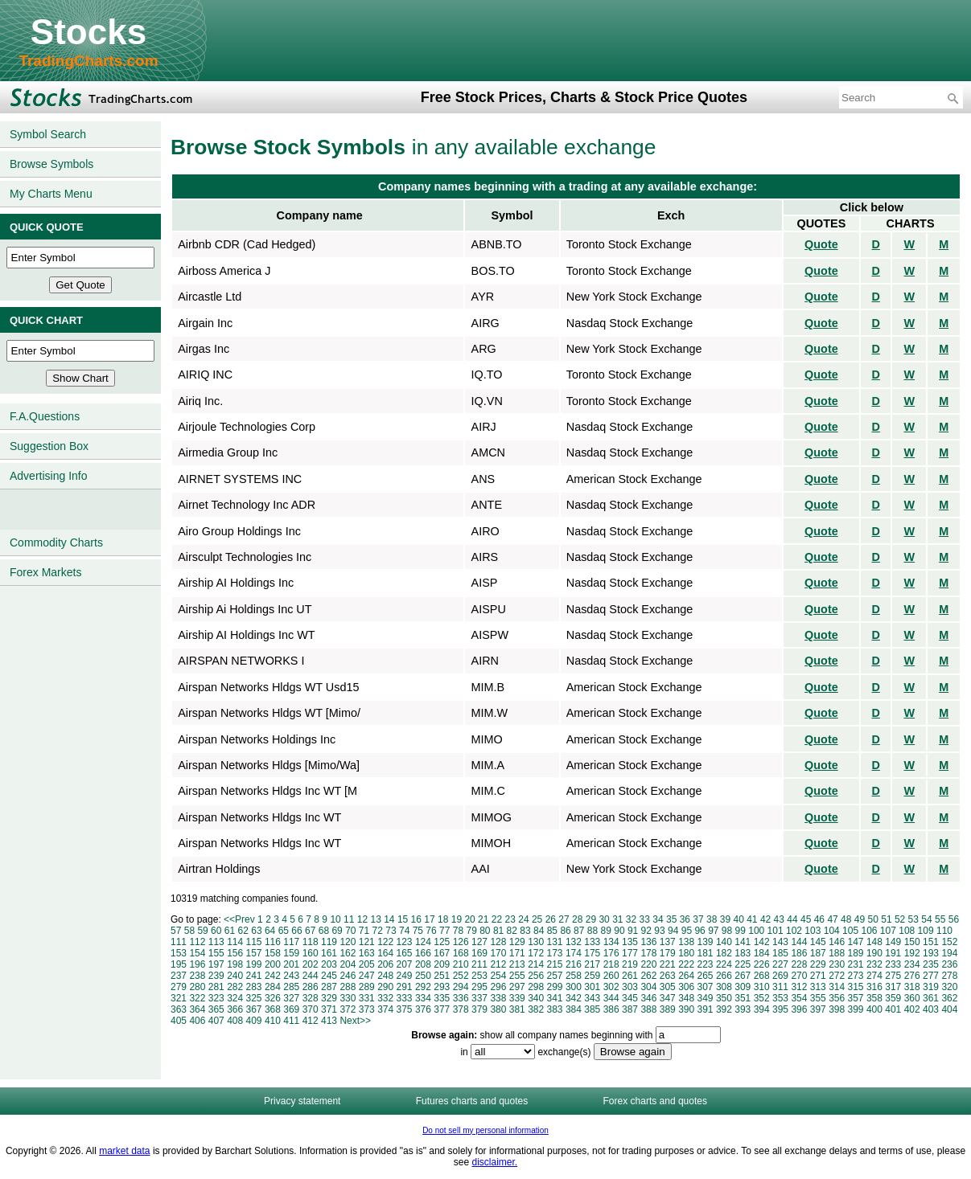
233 (893, 964)
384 (574, 1009)
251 (442, 975)
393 (742, 1009)
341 (555, 998)
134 (611, 942)
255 (517, 975)
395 (780, 1009)
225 (742, 964)
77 (444, 930)
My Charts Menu (51, 193)
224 (724, 964)
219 (630, 964)
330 (347, 998)
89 (606, 930)
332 (385, 998)
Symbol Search (48, 134)
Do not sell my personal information (485, 1130)
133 (592, 942)
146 (837, 942)
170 (498, 953)
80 (484, 930)
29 (591, 919)
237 (179, 975)
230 (837, 964)
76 (431, 930)
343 (592, 998)
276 (912, 975)
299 (555, 987)
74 (404, 930)
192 (912, 953)
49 (859, 919)
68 (324, 930)
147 (856, 942)
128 (498, 942)
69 (336, 930)
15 (402, 919)
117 (291, 942)
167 (442, 953)
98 (727, 930)
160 (310, 953)
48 (846, 919)
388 (648, 1009)
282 (235, 987)
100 (756, 930)
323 (216, 998)
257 (555, 975)
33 (645, 919)
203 (329, 964)
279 (179, 987)
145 (818, 942)
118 (310, 942)
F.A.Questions (45, 416)
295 (479, 987)
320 (949, 987)
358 (874, 998)
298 (536, 987)
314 (837, 987)
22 (497, 919)
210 (461, 964)
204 (347, 964)
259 (592, 975)
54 (926, 919)
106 (869, 930)
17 (429, 919)
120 (347, 942)
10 (335, 919)
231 (856, 964)
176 (611, 953)
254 (498, 975)
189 (856, 953)
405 (179, 1020)
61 (229, 930)
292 (423, 987)
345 (630, 998)
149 (893, 942)
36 (685, 919)
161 (329, 953)
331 (367, 998)
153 (179, 953)
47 (832, 919)
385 (592, 1009)
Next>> (355, 1020)
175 (592, 953)
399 (856, 1009)
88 (592, 930)
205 (367, 964)
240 (235, 975)
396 (799, 1009)
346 (648, 998)
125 (442, 942)
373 (367, 1009)
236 (949, 964)
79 (471, 930)
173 (555, 953)
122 (385, 942)
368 (273, 1009)
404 (949, 1009)
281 (216, 987)
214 (536, 964)
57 (176, 930)
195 (179, 964)
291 (405, 987)
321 (179, 998)
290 (385, 987)
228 (799, 964)
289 (367, 987)
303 (630, 987)
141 (742, 942)
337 (479, 998)
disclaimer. (495, 1162)
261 (630, 975)
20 (469, 919)
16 (416, 919)
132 (574, 942)
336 (461, 998)
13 (375, 919)
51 (886, 919)
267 (742, 975)
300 (574, 987)
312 (799, 987)
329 (329, 998)
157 (254, 953)
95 (686, 930)
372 (347, 1009)
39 (725, 919)
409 (254, 1020)
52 (900, 919)
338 (498, 998)
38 (711, 919)
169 (479, 953)
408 (235, 1020)
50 (873, 919)
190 (874, 953)
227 (780, 964)
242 (273, 975)
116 (273, 942)
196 (197, 964)
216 (574, 964)
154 (197, 953)
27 (563, 919)
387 (630, 1009)
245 (329, 975)
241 (254, 975)
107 (888, 930)
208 (423, 964)
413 (329, 1020)
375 (405, 1009)
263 (668, 975)
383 (555, 1009)
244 (310, 975)
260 (611, 975)
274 (874, 975)
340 (536, 998)
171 (517, 953)
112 (197, 942)
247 (367, 975)
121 (367, 942)
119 (329, 942)
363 (179, 1009)
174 (574, 953)
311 (780, 987)
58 (189, 930)
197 (216, 964)
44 (792, 919)
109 (926, 930)
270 (799, 975)
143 (780, 942)
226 (762, 964)
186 (799, 953)
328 (310, 998)
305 (668, 987)
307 (705, 987)
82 (512, 930)
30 (604, 919)
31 (617, 919)
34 (657, 919)
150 (912, 942)
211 (479, 964)
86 (565, 930)
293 (442, 987)
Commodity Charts (56, 542)
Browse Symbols (51, 164)
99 (740, 930)
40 (738, 919)
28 (577, 919)
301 (592, 987)
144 (799, 942)
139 (705, 942)
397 (818, 1009)
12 (362, 919)
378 (461, 1009)
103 (812, 930)
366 (235, 1009)
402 (912, 1009)
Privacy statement (302, 1101)
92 (646, 930)
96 (699, 930)
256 (536, 975)
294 (461, 987)
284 (273, 987)
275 (893, 975)
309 (742, 987)
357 (856, 998)
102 (794, 930)
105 (850, 930)
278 (949, 975)
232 (874, 964)
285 (291, 987)
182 (724, 953)
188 (837, 953)
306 (686, 987)
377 (442, 1009)
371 (329, 1009)
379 (479, 1009)
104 (832, 930)
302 (611, 987)
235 (931, 964)
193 (931, 953)
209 (442, 964)
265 (705, 975)
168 (461, 953)
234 (912, 964)
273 (856, 975)
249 (405, 975)
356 (837, 998)
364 (197, 1009)
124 (423, 942)
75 (418, 930)
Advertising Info (49, 475)
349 (705, 998)
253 (479, 975)
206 (385, 964)
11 (349, 919)
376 (423, 1009)
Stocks (88, 31)
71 (364, 930)
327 (291, 998)
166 (423, 953)
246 (347, 975)
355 (818, 998)
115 (254, 942)
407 (216, 1020)
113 (216, 942)
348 (686, 998)
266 (724, 975)
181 (705, 953)
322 (197, 998)
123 (405, 942)
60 (216, 930)
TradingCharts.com (88, 60)
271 (818, 975)
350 (724, 998)
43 (779, 919)
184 (762, 953)
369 (291, 1009)
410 (273, 1020)
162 (347, 953)
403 (931, 1009)
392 (724, 1009)
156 (235, 953)
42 (765, 919)
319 (931, 987)
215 (555, 964)
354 (799, 998)
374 (385, 1009)
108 (907, 930)
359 (893, 998)
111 (179, 942)
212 (498, 964)
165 (405, 953)
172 (536, 953)
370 (310, 1009)
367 (254, 1009)
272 (837, 975)
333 (405, 998)
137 (668, 942)
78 (458, 930)
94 (673, 930)
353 (780, 998)
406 (197, 1020)
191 (893, 953)
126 (461, 942)
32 (631, 919)
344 (611, 998)
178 (648, 953)
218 (611, 964)
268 (762, 975)
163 (367, 953)
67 (310, 930)
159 (291, 953)
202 (310, 964)
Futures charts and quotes (472, 1101)
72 (377, 930)
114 (235, 942)
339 (517, 998)
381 (517, 1009)
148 (874, 942)
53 (913, 919)
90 (619, 930)
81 (498, 930)
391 (705, 1009)
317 (893, 987)
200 (273, 964)
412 (310, 1020)
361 (931, 998)
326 (273, 998)
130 (536, 942)
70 (350, 930)
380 (498, 1009)
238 (197, 975)
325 (254, 998)
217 (592, 964)
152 (949, 942)
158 (273, 953)
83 (525, 930)
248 (385, 975)
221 (668, 964)
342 (574, 998)
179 (668, 953)
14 (389, 919)
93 (659, 930)
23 (510, 919)
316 (874, 987)
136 (648, 942)
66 (296, 930)
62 (243, 930)
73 (390, 930)
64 (270, 930)
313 (818, 987)
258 (574, 975)
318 (912, 987)
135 (630, 942)
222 (686, 964)
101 (775, 930)
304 (648, 987)
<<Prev (239, 919)
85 (552, 930)
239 (216, 975)
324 (235, 998)
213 (517, 964)
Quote (821, 244)
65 (283, 930)
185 (780, 953)
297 (517, 987)
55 (940, 919)
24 (523, 919)
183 (742, 953)
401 (893, 1009)
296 (498, 987)
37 (698, 919)
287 (329, 987)
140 (724, 942)
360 (912, 998)
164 (385, 953)
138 (686, 942)
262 (648, 975)
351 (742, 998)
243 (291, 975)
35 (671, 919)
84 (538, 930)
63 (256, 930)
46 (819, 919)
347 (668, 998)
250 (423, 975)
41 (752, 919)
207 (405, 964)
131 (555, 942)
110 (944, 930)
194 (949, 953)
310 (762, 987)
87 (579, 930)
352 (762, 998)
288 (347, 987)
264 (686, 975)
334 (423, 998)
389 (668, 1009)
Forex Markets (45, 572)
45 (805, 919)
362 (949, 998)
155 (216, 953)
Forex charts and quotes (655, 1101)
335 (442, 998)
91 (632, 930)
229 (818, 964)
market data (124, 1150)
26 (550, 919)
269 (780, 975)
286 (310, 987)
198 (235, 964)
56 (953, 919)
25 (537, 919)
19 (456, 919)
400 (874, 1009)
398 (837, 1009)
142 (762, 942)
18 (443, 919)
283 (254, 987)
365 (216, 1009)
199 (254, 964)
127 (479, 942)
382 (536, 1009)
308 (724, 987)
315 (856, 987)
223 (705, 964)
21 (483, 919)
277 (931, 975)
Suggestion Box (49, 446)
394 (762, 1009)
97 (713, 930)
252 (461, 975)
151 (931, 942)
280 (197, 987)
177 (630, 953)
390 (686, 1009)
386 (611, 1009)
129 (517, 942)
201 (291, 964)
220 (648, 964)
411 (291, 1020)
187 (818, 953)
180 (686, 953)
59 (202, 930)
